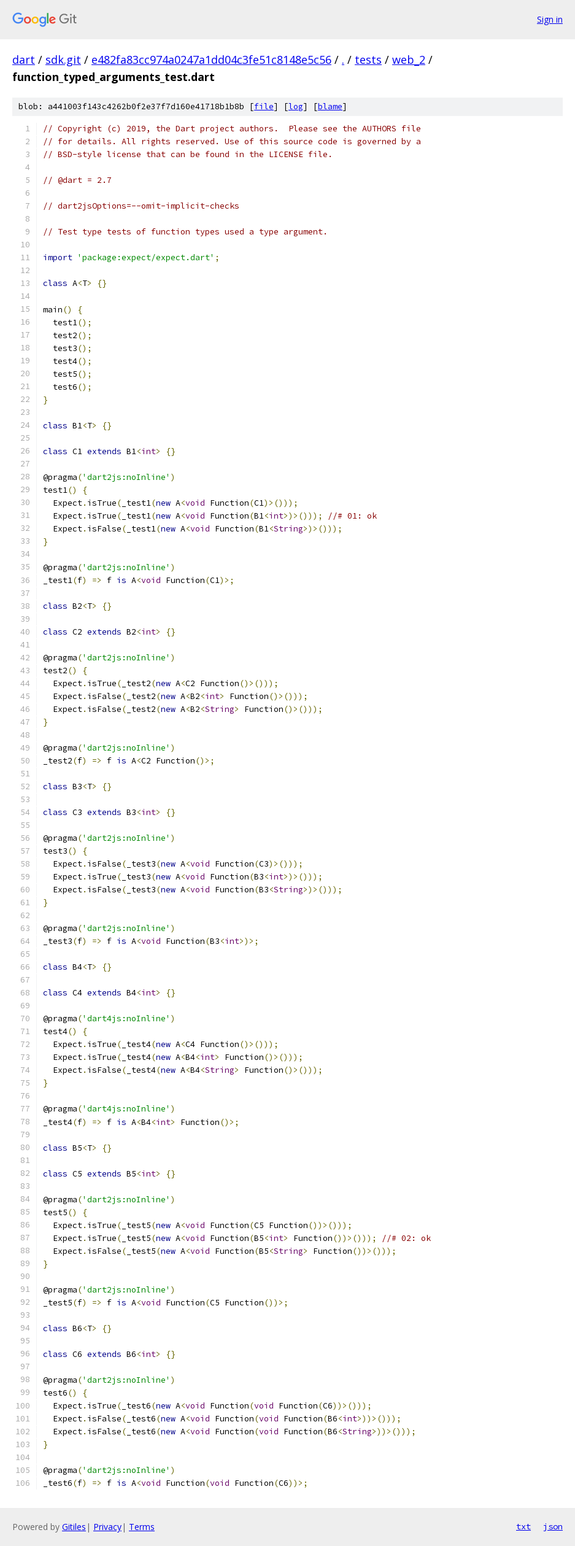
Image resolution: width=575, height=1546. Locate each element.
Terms (142, 1526)
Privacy (107, 1526)
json (553, 1526)
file (264, 106)
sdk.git (63, 59)
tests (368, 59)
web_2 (408, 59)
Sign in (550, 19)
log (295, 106)
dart (23, 59)
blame (330, 106)
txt (523, 1526)
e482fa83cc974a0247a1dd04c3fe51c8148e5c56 (211, 59)
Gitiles (74, 1526)
